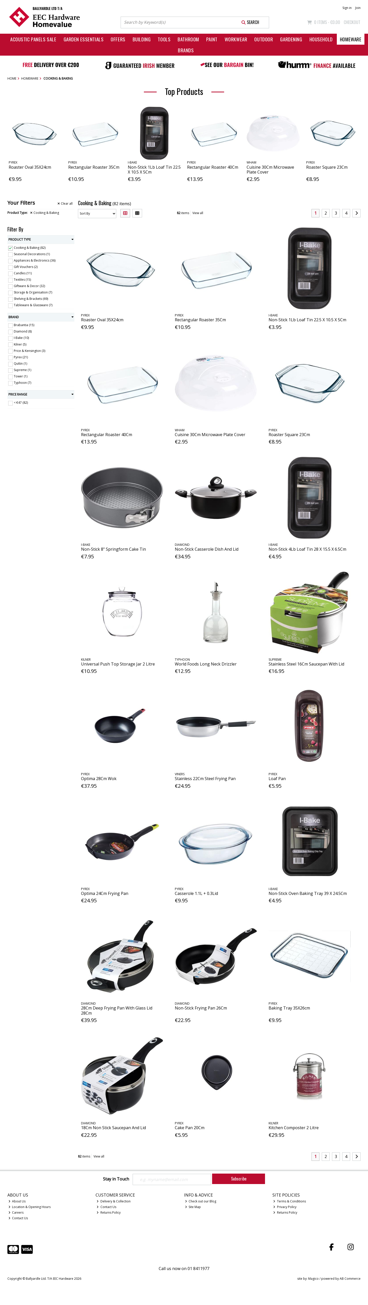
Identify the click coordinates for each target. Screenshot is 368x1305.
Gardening (291, 39)
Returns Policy (109, 1212)
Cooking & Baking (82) (29, 247)
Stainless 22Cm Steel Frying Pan (205, 778)
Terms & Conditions (289, 1201)
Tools (164, 39)
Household (321, 39)
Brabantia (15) (24, 325)
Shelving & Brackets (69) (31, 299)
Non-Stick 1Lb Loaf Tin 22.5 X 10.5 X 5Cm (154, 169)
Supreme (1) (22, 370)
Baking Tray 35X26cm (289, 1008)
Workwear (236, 39)
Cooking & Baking (44, 213)
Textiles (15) (22, 279)
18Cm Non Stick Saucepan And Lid (113, 1127)
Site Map (193, 1207)
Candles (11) (23, 273)
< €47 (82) (21, 402)
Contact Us (18, 1218)
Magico (313, 1278)
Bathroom (188, 39)
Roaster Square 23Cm (327, 167)
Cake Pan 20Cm (189, 1127)
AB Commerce (350, 1278)
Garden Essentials (84, 39)
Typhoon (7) (22, 382)
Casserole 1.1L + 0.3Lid (196, 893)
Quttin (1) (20, 363)
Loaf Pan (277, 778)
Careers (16, 1212)
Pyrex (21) (21, 357)
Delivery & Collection (114, 1201)
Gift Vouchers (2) (26, 267)
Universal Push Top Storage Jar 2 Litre (118, 664)
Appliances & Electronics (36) (34, 260)
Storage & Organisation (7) (33, 292)
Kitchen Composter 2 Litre (294, 1127)
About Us (17, 1201)
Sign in (347, 8)
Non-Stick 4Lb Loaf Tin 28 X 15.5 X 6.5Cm (307, 549)
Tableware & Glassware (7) (33, 305)
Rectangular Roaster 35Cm (93, 167)
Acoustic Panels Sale (33, 39)
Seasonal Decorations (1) (32, 254)
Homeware (351, 39)
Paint (211, 39)
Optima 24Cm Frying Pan (104, 893)
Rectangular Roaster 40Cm (212, 167)
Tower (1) (20, 376)
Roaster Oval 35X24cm (30, 167)
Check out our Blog (200, 1201)
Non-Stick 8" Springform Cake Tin (113, 549)
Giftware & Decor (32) (29, 286)
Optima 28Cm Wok (99, 778)
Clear (65, 203)
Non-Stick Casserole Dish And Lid (206, 549)
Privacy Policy (284, 1207)
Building (142, 39)
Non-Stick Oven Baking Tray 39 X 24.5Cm (308, 893)
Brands (186, 50)
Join (358, 8)
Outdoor (263, 39)
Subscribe (238, 1179)
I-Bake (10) (21, 338)
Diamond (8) (23, 331)
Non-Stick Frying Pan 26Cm (201, 1008)
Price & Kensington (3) (29, 350)
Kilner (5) (20, 344)
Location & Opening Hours (29, 1207)
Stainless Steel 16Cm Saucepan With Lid (306, 664)
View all (197, 213)
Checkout (352, 22)
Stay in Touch (116, 1179)
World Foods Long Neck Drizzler (206, 664)
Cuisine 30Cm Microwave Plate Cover (270, 169)
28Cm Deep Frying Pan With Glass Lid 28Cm (116, 1010)
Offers (118, 39)
